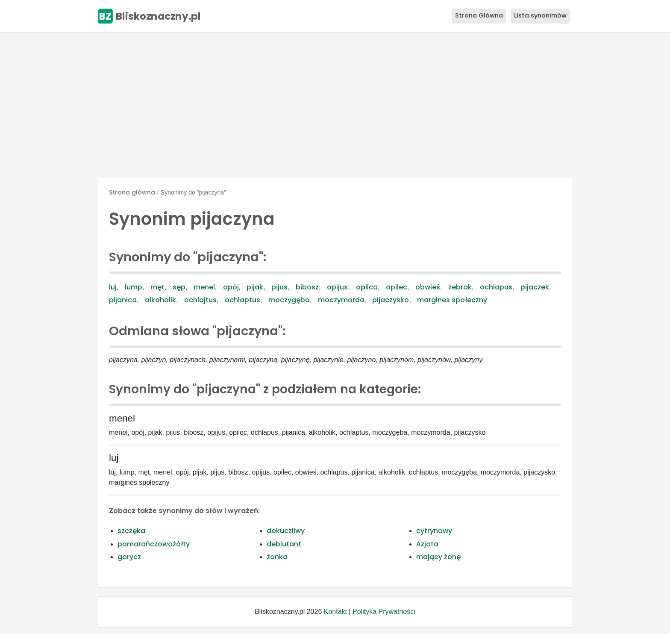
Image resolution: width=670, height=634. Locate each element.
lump (133, 287)
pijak (255, 287)
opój (231, 287)
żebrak (460, 287)
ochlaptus (242, 300)
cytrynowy (434, 531)
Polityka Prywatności (384, 611)
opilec (396, 287)
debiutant (284, 544)
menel (204, 287)
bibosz (307, 287)
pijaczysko (390, 300)
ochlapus (496, 287)
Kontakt (335, 611)
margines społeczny (452, 300)
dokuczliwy (286, 531)
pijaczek (534, 287)
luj (113, 287)
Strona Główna (479, 15)
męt (157, 287)
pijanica (123, 300)
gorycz (129, 557)
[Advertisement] (335, 105)
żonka (277, 557)
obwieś (427, 287)
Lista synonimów (540, 15)
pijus (279, 287)
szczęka (131, 531)
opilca (367, 287)
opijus (337, 287)
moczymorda (341, 300)
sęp (179, 287)
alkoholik (160, 300)
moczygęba (289, 300)
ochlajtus (200, 300)
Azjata (427, 544)
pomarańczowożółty (154, 544)
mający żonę (438, 557)
